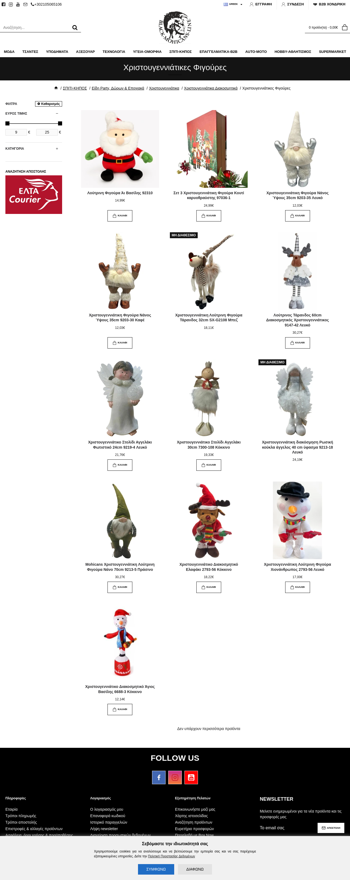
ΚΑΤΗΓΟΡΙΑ (14, 149)
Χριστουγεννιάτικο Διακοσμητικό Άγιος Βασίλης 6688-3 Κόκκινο (120, 689)
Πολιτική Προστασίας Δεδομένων (171, 856)
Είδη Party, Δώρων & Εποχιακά (118, 88)
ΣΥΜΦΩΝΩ (156, 869)
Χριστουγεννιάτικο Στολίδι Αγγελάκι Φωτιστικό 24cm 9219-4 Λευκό (120, 444)
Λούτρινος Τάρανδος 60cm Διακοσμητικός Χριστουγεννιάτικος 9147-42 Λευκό (297, 320)
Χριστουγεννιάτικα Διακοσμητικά (210, 88)
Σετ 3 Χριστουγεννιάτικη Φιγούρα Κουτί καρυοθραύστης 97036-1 (208, 195)
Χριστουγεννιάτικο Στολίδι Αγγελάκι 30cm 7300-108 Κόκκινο (209, 444)
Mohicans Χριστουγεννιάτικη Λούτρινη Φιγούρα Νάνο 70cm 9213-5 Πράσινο (119, 566)
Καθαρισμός (50, 104)
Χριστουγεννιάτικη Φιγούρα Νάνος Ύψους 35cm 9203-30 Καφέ (120, 317)
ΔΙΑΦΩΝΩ (195, 869)
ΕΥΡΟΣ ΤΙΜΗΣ (16, 113)
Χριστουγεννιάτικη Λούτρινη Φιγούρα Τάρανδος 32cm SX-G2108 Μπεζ (209, 317)
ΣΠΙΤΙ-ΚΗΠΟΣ (75, 88)
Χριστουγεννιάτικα (164, 88)
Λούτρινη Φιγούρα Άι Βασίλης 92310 (120, 193)
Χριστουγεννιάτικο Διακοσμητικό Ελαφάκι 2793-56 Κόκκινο (208, 566)
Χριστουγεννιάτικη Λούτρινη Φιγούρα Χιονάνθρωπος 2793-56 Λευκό (297, 566)
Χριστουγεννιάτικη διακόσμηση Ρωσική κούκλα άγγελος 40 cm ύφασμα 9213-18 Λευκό (297, 447)
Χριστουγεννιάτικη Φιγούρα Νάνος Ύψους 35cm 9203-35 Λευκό (298, 195)
